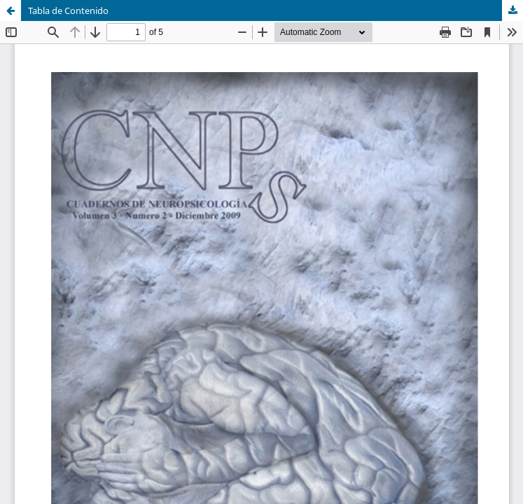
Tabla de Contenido (68, 10)
